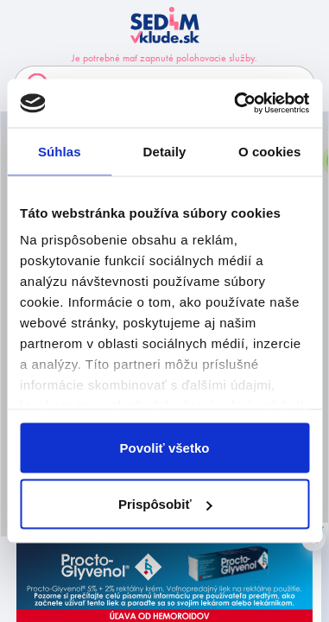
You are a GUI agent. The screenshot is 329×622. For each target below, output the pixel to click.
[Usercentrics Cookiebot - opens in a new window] (235, 103)
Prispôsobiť (165, 504)
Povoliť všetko (165, 447)
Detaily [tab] (165, 150)
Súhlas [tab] (59, 150)
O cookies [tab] (269, 150)
